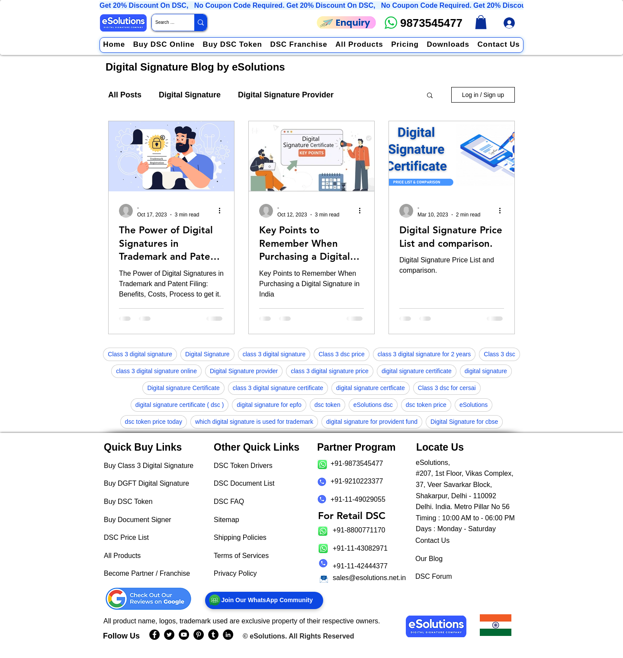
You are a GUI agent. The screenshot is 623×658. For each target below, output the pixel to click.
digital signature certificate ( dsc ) (179, 404)
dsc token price (426, 404)
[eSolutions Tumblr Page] (213, 634)
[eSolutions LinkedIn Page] (228, 634)
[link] (481, 22)
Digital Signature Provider (286, 94)
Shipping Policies (240, 537)
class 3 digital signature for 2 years (424, 354)
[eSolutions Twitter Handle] (169, 634)
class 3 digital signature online (156, 371)
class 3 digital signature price (330, 371)
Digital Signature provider (244, 371)
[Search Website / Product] (165, 22)
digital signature (486, 371)
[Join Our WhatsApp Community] (264, 600)
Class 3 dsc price (341, 354)
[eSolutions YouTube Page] (184, 634)
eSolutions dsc (373, 404)
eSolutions (473, 404)
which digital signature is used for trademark (254, 421)
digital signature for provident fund (371, 421)
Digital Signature (190, 94)
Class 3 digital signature (140, 354)
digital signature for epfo (269, 404)
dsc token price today (153, 421)
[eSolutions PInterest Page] (198, 634)
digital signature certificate (417, 371)
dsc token (327, 404)
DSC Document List (244, 483)
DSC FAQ (229, 501)
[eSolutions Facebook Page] (154, 634)
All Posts (124, 94)
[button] (430, 95)
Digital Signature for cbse (464, 421)
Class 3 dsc (499, 354)
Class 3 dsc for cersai (447, 387)
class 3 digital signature (274, 354)
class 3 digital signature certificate (278, 387)
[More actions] (222, 211)
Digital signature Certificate (183, 387)
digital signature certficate (370, 387)
